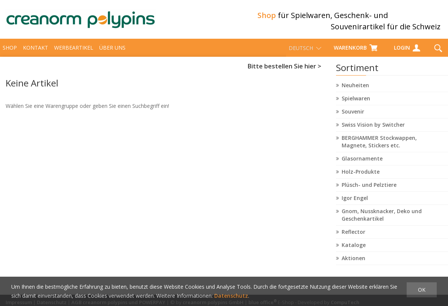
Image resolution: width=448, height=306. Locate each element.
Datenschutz (231, 295)
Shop (10, 51)
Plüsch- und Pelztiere (369, 188)
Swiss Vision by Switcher (373, 128)
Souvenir (353, 114)
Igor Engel (355, 201)
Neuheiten (355, 88)
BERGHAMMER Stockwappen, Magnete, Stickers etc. (379, 145)
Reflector (353, 235)
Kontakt (35, 51)
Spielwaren (356, 101)
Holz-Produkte (361, 175)
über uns (112, 51)
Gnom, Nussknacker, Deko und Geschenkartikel (382, 218)
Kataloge (354, 248)
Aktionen (353, 261)
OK (421, 289)
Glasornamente (362, 161)
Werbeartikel (73, 51)
